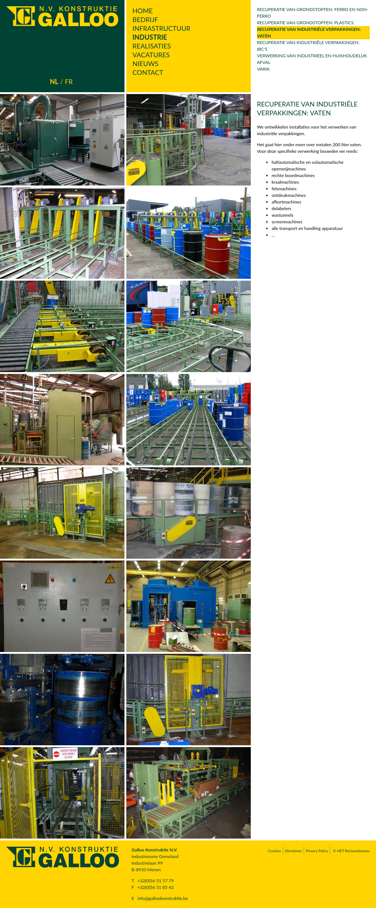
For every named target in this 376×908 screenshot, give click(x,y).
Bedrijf (145, 19)
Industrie (150, 37)
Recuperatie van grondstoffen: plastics (305, 22)
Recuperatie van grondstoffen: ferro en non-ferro (312, 13)
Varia (263, 69)
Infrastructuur (162, 28)
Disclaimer (293, 850)
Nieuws (146, 64)
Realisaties (152, 46)
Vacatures (151, 55)
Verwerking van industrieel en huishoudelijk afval (312, 59)
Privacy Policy (317, 850)
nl (54, 82)
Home (143, 11)
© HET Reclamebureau (351, 850)
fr (69, 82)
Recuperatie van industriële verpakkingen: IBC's (308, 46)
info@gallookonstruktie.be (163, 898)
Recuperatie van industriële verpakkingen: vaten (309, 32)
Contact (148, 72)
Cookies (274, 850)
